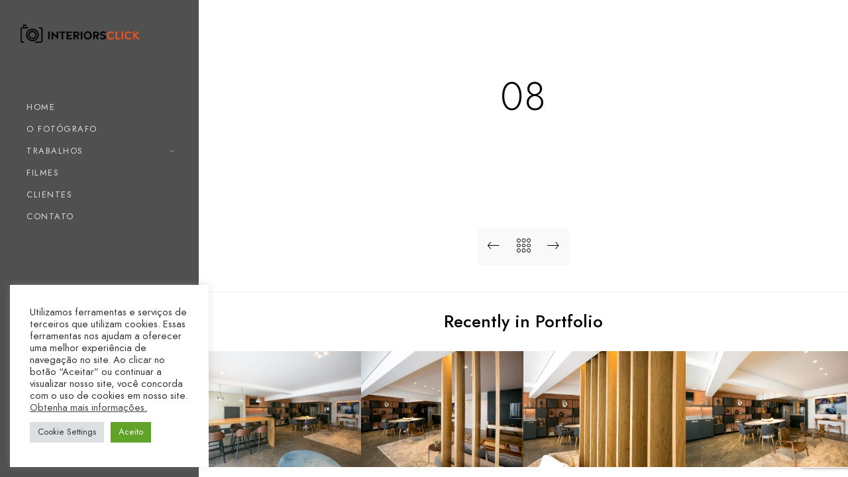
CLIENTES (49, 195)
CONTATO (50, 217)
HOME (40, 107)
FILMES (42, 173)
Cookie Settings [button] (67, 432)
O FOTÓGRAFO (61, 129)
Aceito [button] (131, 432)
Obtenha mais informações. (88, 407)
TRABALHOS (54, 151)
